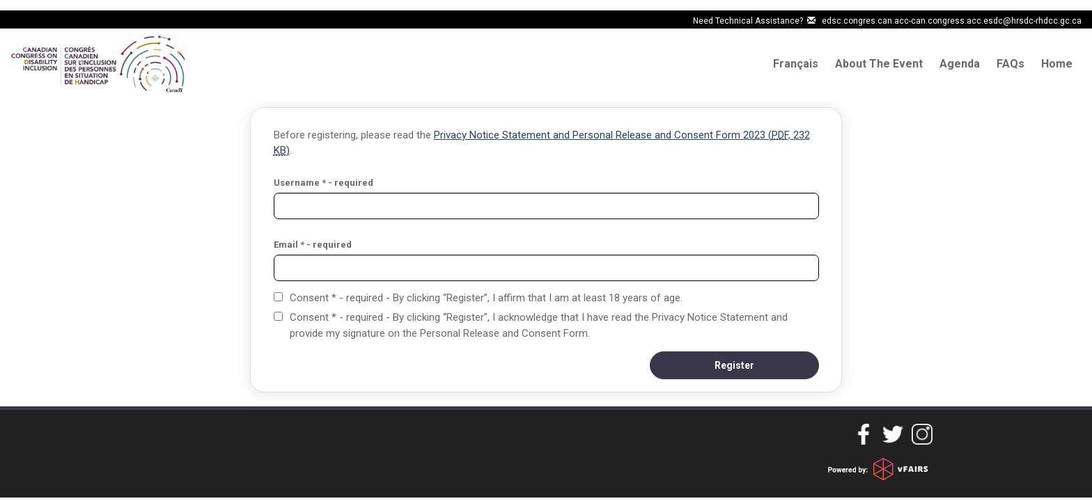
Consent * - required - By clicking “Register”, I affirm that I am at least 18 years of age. (486, 298)
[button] (734, 365)
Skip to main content (49, 19)
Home (1056, 63)
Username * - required (323, 182)
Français (795, 63)
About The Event (879, 63)
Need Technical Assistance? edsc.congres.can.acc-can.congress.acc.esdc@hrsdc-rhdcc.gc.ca (887, 21)
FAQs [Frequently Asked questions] (1010, 63)
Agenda (959, 63)
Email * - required (313, 244)
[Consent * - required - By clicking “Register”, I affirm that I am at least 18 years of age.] (278, 296)
